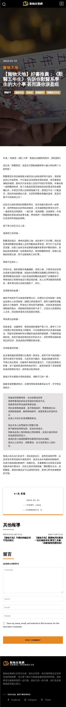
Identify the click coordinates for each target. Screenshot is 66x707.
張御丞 (30, 92)
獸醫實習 (40, 92)
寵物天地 (10, 67)
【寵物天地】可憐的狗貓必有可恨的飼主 (17, 539)
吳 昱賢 (21, 493)
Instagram (32, 700)
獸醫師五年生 (53, 92)
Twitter (48, 700)
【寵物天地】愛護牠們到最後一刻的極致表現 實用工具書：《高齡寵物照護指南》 (49, 540)
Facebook (15, 700)
